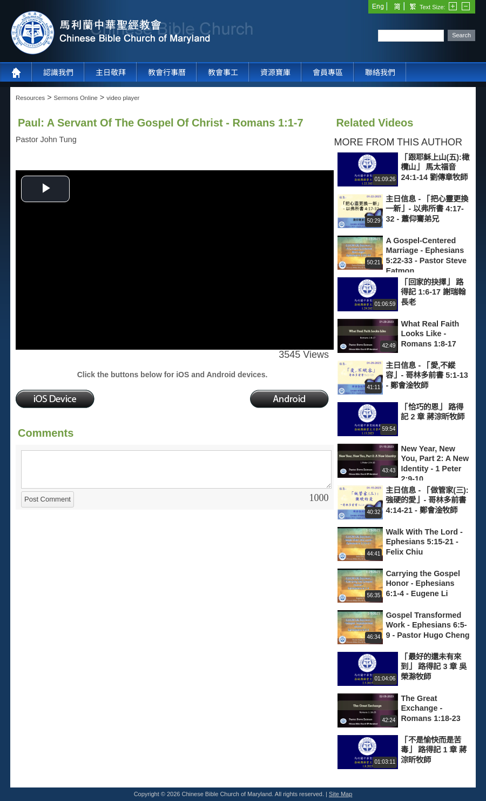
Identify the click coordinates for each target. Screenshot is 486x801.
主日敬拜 (111, 72)
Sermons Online (76, 98)
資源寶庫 (275, 72)
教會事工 (223, 72)
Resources (30, 98)
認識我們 (58, 72)
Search (461, 35)
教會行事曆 (167, 72)
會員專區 (328, 72)
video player (122, 98)
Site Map (340, 794)
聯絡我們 (380, 72)
